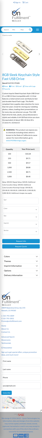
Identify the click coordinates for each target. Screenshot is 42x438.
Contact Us (5, 332)
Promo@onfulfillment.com (11, 321)
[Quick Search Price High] (23, 29)
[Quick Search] (6, 29)
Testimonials (6, 343)
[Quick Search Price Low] (15, 29)
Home (3, 326)
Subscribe (6, 393)
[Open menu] (37, 29)
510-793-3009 (8, 316)
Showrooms (6, 340)
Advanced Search (8, 337)
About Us (5, 329)
